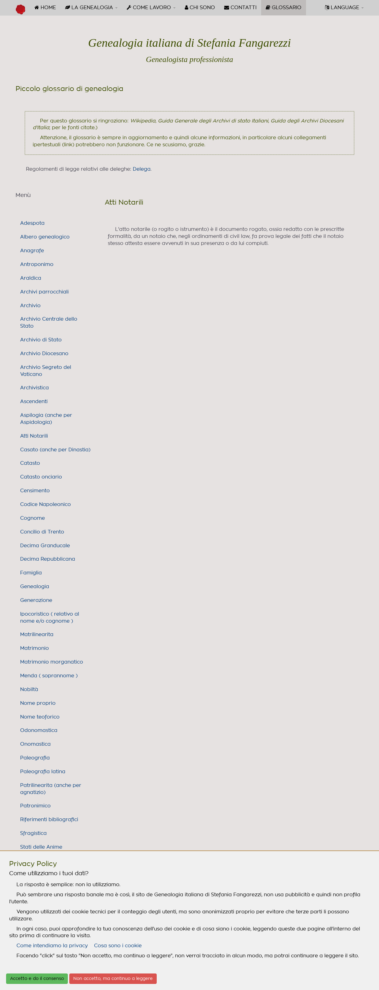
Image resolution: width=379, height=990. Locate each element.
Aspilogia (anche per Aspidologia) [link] (46, 419)
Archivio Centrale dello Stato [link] (48, 323)
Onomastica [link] (35, 744)
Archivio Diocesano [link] (44, 353)
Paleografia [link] (35, 757)
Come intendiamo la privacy (52, 945)
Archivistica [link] (34, 387)
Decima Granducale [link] (45, 545)
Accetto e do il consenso (37, 979)
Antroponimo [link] (36, 264)
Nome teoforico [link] (40, 717)
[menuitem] (45, 7)
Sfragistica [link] (33, 833)
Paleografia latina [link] (42, 771)
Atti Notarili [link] (34, 436)
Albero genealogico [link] (45, 237)
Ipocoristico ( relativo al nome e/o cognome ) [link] (49, 618)
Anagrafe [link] (32, 250)
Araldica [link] (30, 278)
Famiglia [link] (31, 572)
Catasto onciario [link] (41, 477)
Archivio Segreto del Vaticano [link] (45, 371)
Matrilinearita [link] (36, 634)
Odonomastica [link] (38, 730)
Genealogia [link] (34, 586)
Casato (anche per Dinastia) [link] (55, 449)
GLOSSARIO (286, 9)
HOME (45, 7)
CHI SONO (200, 7)
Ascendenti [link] (34, 401)
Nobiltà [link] (29, 689)
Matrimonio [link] (34, 648)
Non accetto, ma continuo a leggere (113, 979)
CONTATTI (240, 7)
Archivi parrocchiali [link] (44, 291)
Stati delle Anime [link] (41, 847)
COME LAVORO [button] (151, 7)
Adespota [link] (32, 223)
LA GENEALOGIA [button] (91, 7)
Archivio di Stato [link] (41, 339)
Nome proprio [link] (38, 703)
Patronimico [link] (35, 805)
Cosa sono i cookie (118, 945)
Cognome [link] (32, 518)
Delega (142, 169)
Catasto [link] (30, 463)
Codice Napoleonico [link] (45, 504)
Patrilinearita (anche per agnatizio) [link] (50, 789)
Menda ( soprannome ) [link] (49, 675)
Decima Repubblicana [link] (47, 559)
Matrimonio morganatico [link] (51, 662)
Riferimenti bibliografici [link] (49, 819)
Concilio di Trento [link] (42, 532)
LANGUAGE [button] (344, 7)
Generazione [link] (36, 600)
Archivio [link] (30, 305)
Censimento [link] (35, 490)
